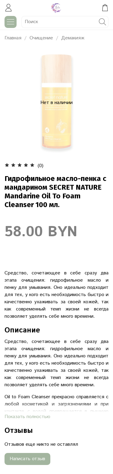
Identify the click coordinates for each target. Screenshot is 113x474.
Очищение (41, 38)
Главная (13, 38)
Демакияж (72, 38)
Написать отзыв (27, 458)
